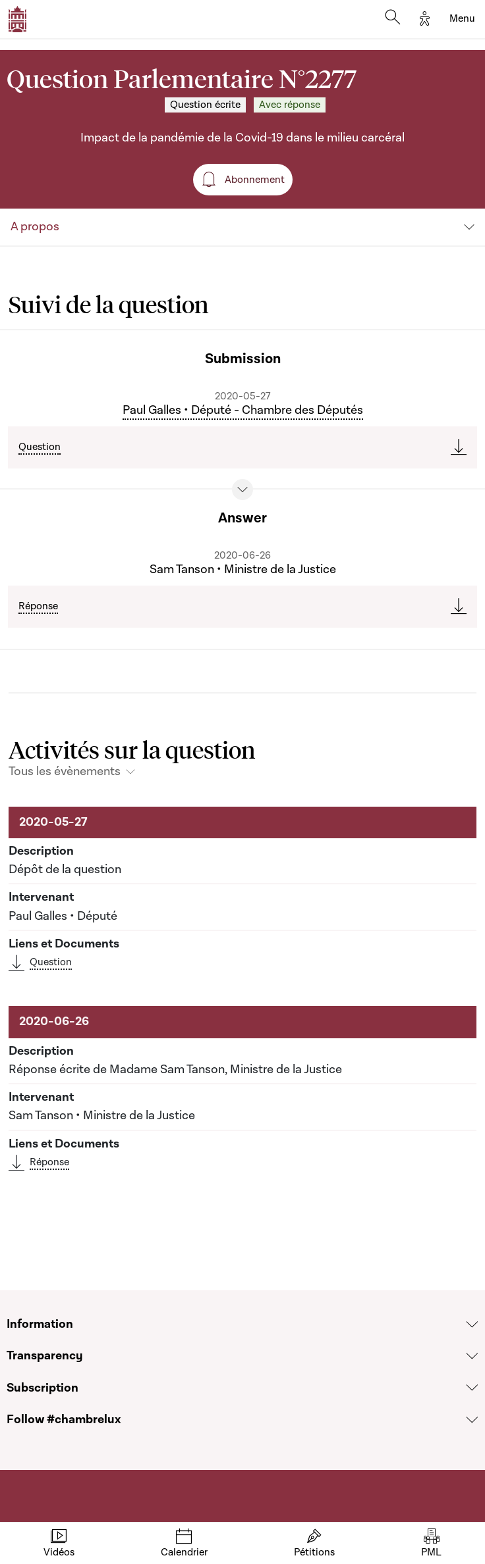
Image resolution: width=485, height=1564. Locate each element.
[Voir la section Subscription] (472, 1388)
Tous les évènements (65, 772)
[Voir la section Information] (472, 1325)
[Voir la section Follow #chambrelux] (472, 1420)
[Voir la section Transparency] (472, 1356)
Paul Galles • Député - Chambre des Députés (243, 410)
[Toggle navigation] (462, 19)
